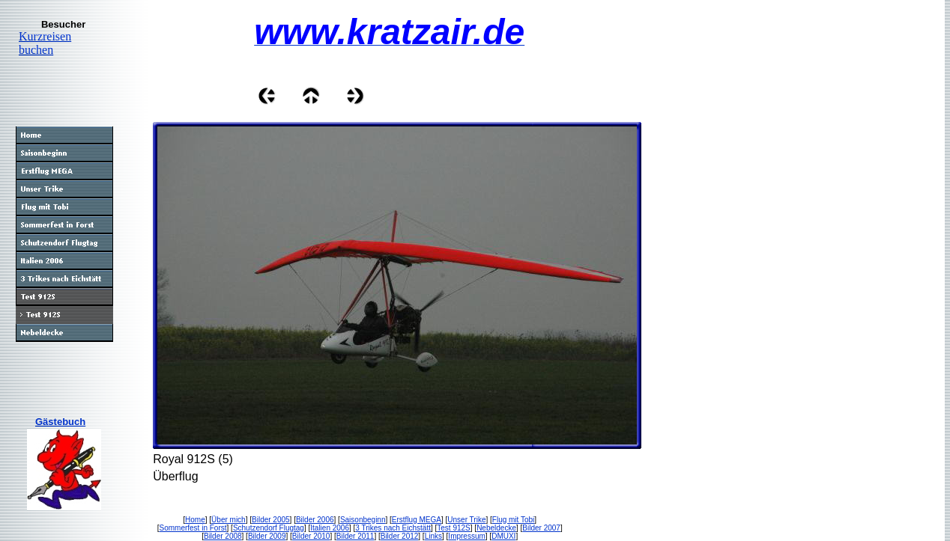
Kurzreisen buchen (45, 43)
